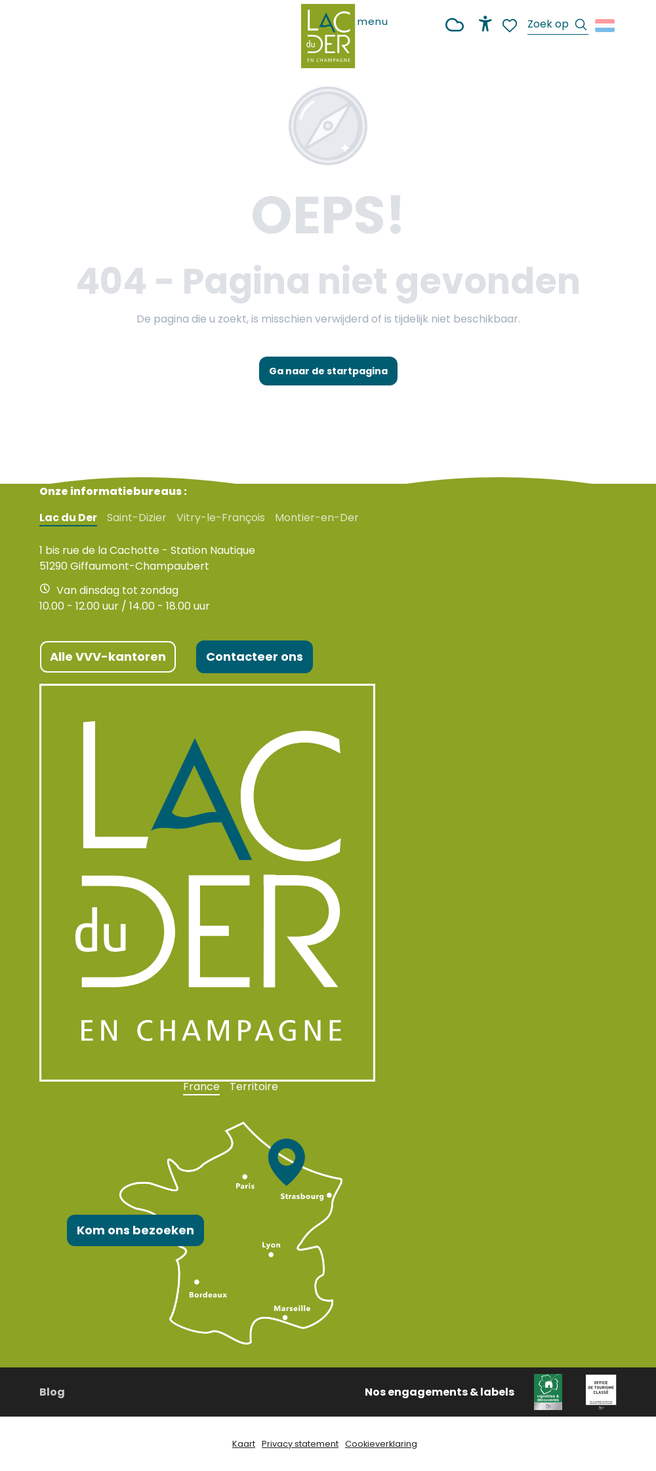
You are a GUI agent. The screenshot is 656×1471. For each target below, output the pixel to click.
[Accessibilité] (485, 23)
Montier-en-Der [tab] (317, 518)
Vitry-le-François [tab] (220, 518)
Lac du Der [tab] (68, 518)
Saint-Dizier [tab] (137, 518)
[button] (557, 26)
